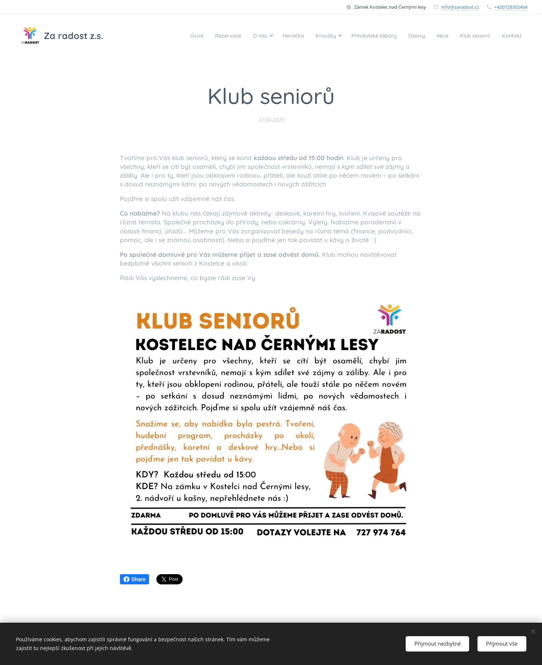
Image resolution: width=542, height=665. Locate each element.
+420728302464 (510, 7)
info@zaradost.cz (460, 7)
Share (135, 579)
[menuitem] (157, 35)
